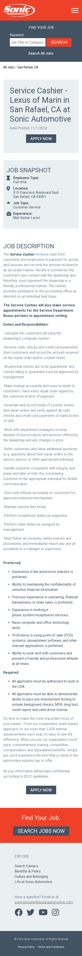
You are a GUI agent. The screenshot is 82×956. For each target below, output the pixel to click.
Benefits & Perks (28, 871)
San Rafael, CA (27, 67)
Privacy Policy (26, 947)
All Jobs (8, 67)
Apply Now (41, 138)
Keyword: (17, 35)
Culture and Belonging (31, 876)
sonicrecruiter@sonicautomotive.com (41, 902)
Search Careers (26, 866)
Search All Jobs (41, 53)
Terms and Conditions (51, 947)
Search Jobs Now (41, 831)
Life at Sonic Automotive (33, 882)
